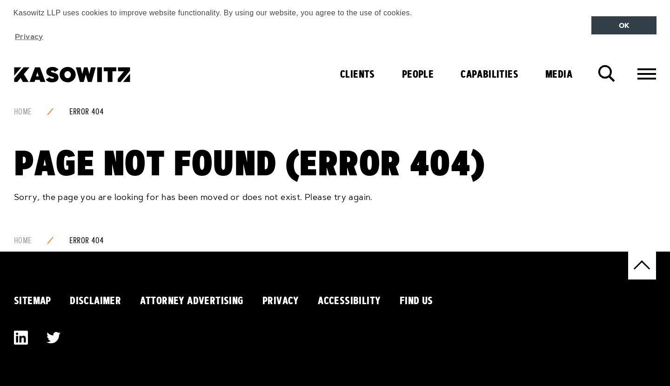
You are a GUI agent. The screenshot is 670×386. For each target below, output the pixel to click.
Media (558, 73)
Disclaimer (95, 300)
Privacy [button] (29, 36)
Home (23, 111)
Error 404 (86, 111)
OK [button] (624, 25)
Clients (357, 73)
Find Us (416, 300)
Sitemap (32, 300)
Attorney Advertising (192, 300)
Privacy (280, 300)
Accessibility (349, 300)
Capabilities (489, 73)
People (418, 73)
